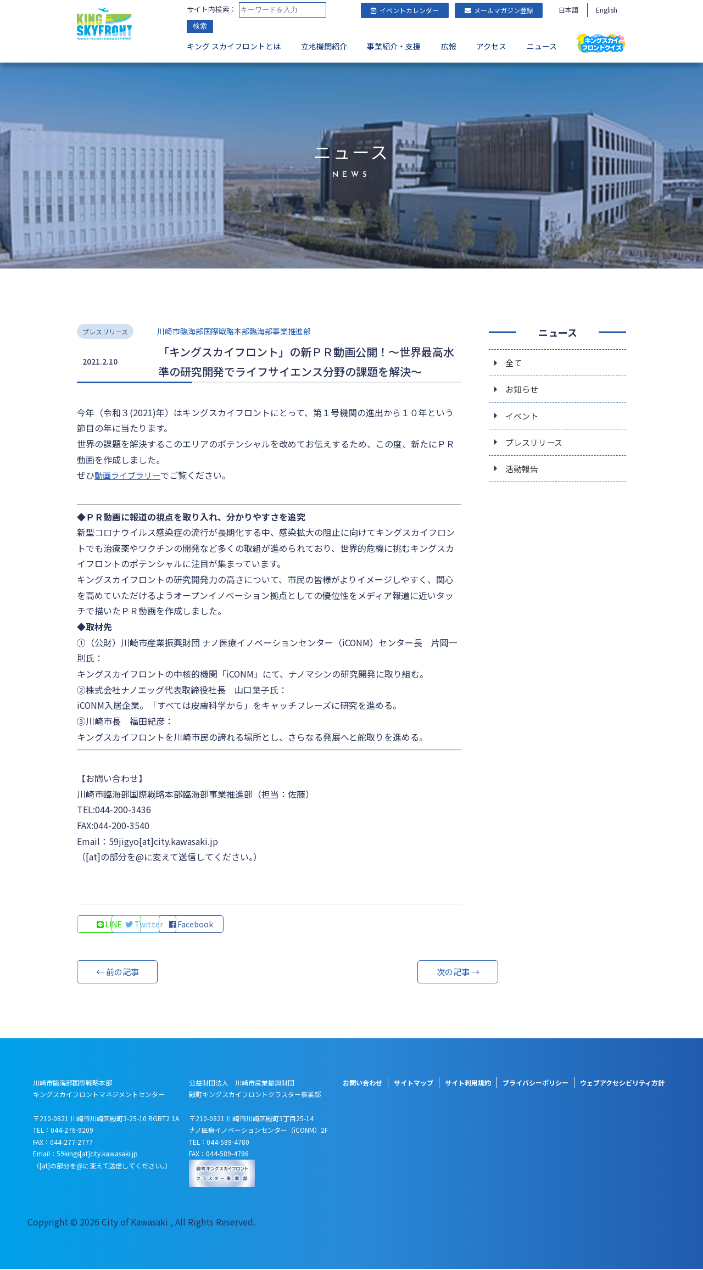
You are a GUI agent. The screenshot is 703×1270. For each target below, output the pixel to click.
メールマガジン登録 (499, 10)
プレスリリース (535, 444)
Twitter (184, 925)
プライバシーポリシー (535, 1083)
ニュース (542, 47)
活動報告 (522, 471)
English (606, 9)
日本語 (568, 9)
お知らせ (522, 389)
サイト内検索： (212, 9)
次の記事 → (420, 973)
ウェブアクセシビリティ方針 (622, 1083)
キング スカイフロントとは (234, 47)
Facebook (258, 925)
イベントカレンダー (405, 10)
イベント (522, 416)
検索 (200, 27)
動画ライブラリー (129, 475)
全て (514, 361)
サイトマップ (413, 1083)
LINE (110, 925)
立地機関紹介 (324, 47)
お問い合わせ (362, 1083)
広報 (448, 47)
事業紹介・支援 (394, 47)
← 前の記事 (118, 973)
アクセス (491, 47)
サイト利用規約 (468, 1083)
